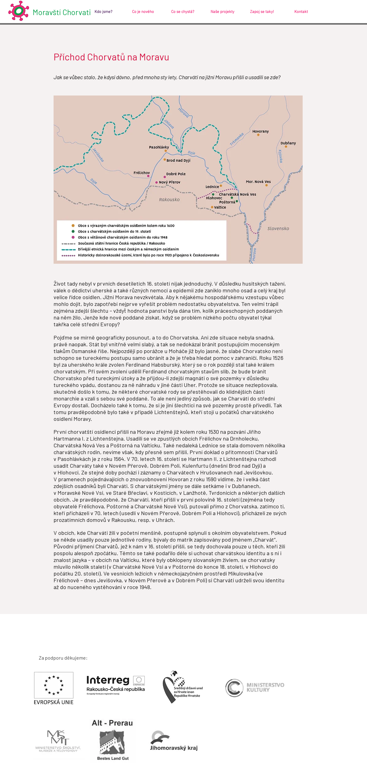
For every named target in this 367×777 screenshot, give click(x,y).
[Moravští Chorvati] (65, 12)
